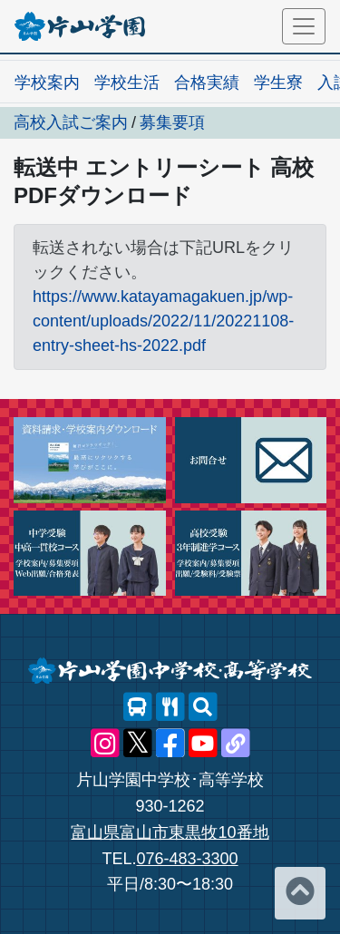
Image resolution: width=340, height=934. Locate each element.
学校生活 (127, 82)
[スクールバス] (137, 707)
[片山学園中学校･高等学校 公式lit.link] (235, 743)
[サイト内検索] (203, 707)
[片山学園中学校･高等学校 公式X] (137, 743)
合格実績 (206, 82)
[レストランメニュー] (170, 707)
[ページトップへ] (300, 893)
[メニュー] (303, 26)
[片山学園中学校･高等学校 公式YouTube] (203, 743)
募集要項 (172, 122)
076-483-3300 (187, 859)
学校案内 (47, 82)
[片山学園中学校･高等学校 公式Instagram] (105, 743)
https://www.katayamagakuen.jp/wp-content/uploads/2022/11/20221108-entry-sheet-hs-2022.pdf (163, 321)
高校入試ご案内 (71, 122)
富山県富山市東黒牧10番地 (169, 832)
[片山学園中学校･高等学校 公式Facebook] (170, 743)
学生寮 (278, 82)
